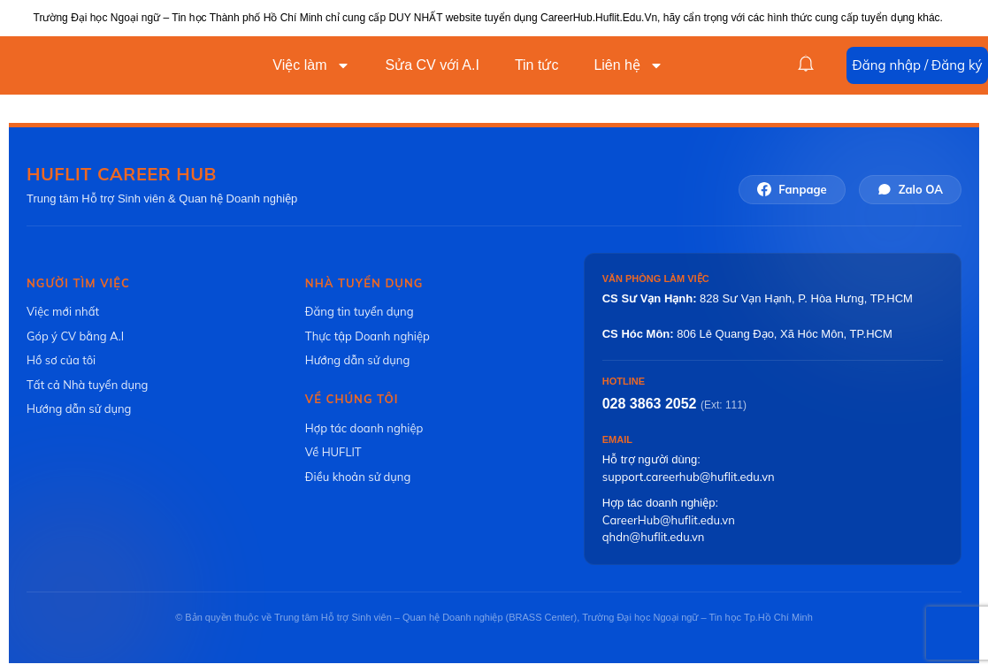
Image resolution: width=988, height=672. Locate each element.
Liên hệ (628, 65)
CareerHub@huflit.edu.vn (668, 520)
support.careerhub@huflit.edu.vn (688, 477)
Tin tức (537, 65)
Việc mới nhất (63, 311)
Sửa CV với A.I (432, 65)
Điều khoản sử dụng (357, 477)
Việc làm (310, 65)
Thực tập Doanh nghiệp (367, 336)
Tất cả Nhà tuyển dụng (87, 385)
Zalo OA (910, 189)
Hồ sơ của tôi (61, 360)
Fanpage (791, 189)
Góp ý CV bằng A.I (75, 336)
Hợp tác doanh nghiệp (364, 428)
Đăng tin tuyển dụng (359, 311)
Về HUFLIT (333, 452)
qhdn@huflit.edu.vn (653, 537)
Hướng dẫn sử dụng (79, 408)
